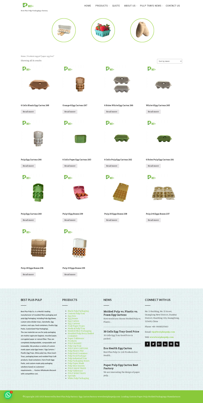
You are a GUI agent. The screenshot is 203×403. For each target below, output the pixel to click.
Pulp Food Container (78, 353)
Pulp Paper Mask (76, 363)
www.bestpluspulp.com (162, 337)
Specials (72, 376)
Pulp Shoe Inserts (76, 366)
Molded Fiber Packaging (80, 331)
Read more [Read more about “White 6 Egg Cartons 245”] (153, 111)
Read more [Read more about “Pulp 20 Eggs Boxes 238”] (111, 220)
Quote (116, 5)
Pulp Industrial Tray (77, 358)
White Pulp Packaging (78, 378)
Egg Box (72, 316)
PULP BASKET (75, 343)
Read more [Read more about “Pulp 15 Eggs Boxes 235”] (69, 274)
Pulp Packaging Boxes (78, 361)
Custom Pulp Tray (76, 313)
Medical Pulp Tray (76, 328)
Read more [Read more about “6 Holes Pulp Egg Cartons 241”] (153, 166)
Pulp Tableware (75, 371)
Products (72, 341)
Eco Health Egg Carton (118, 348)
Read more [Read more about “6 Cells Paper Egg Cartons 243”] (69, 166)
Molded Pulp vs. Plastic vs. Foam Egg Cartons (121, 313)
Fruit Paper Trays (76, 326)
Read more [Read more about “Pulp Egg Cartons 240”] (28, 220)
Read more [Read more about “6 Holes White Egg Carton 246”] (111, 111)
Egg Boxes (73, 318)
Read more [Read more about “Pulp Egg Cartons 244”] (28, 166)
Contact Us (173, 5)
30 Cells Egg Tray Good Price (121, 331)
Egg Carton (73, 321)
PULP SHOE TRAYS (77, 368)
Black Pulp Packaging (78, 311)
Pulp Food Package (77, 356)
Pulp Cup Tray (74, 346)
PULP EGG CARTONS (78, 348)
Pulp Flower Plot (76, 351)
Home (87, 5)
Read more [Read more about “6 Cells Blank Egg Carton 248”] (28, 111)
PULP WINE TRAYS (77, 373)
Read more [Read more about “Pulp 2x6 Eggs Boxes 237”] (153, 220)
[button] (8, 395)
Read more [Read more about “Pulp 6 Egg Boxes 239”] (69, 220)
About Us (130, 5)
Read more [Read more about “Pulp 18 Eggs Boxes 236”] (28, 274)
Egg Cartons (74, 323)
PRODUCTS (102, 5)
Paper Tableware (76, 338)
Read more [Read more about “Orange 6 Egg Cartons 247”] (69, 111)
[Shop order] (169, 61)
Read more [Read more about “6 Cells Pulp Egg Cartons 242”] (111, 166)
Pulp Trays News (151, 5)
